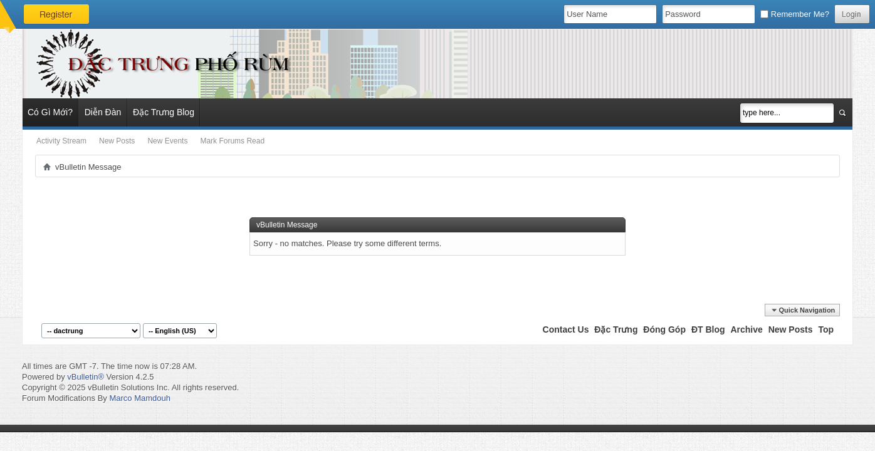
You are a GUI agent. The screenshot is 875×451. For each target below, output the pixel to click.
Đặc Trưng (615, 329)
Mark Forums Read (232, 141)
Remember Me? (794, 14)
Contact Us (566, 329)
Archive (746, 329)
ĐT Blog (708, 329)
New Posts (117, 141)
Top (826, 329)
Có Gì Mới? (50, 112)
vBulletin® (85, 376)
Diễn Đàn (103, 112)
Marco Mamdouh (139, 398)
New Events (167, 141)
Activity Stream (61, 141)
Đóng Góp (664, 329)
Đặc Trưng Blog (163, 112)
